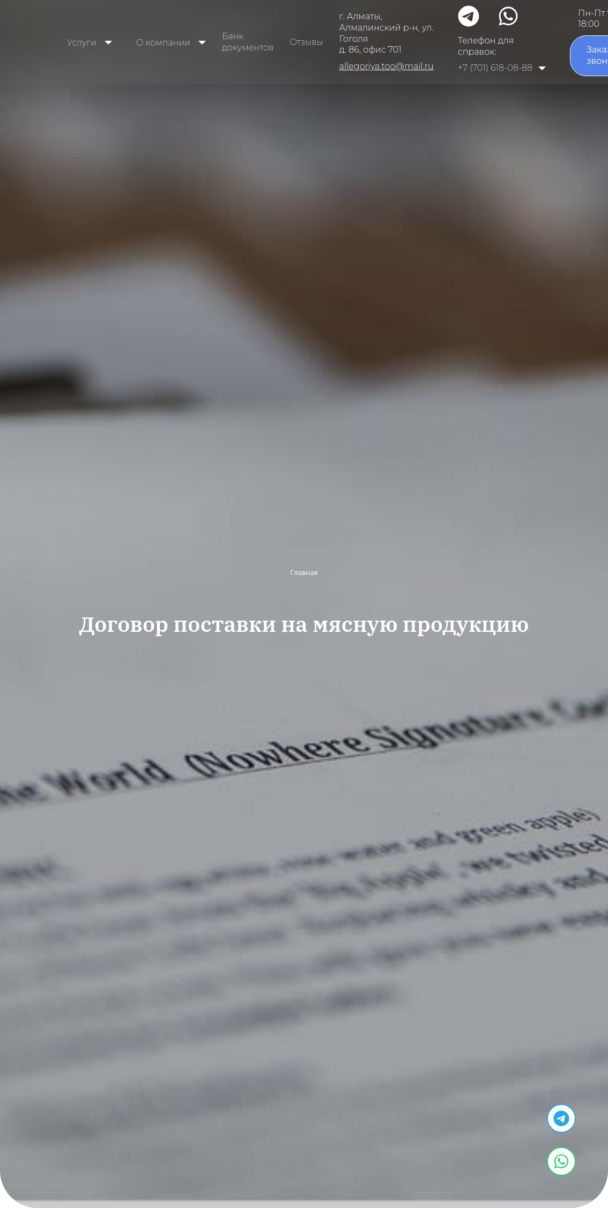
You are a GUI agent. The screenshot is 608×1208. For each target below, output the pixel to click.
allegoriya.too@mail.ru (386, 66)
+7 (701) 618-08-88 (495, 68)
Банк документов (247, 42)
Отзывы (306, 42)
